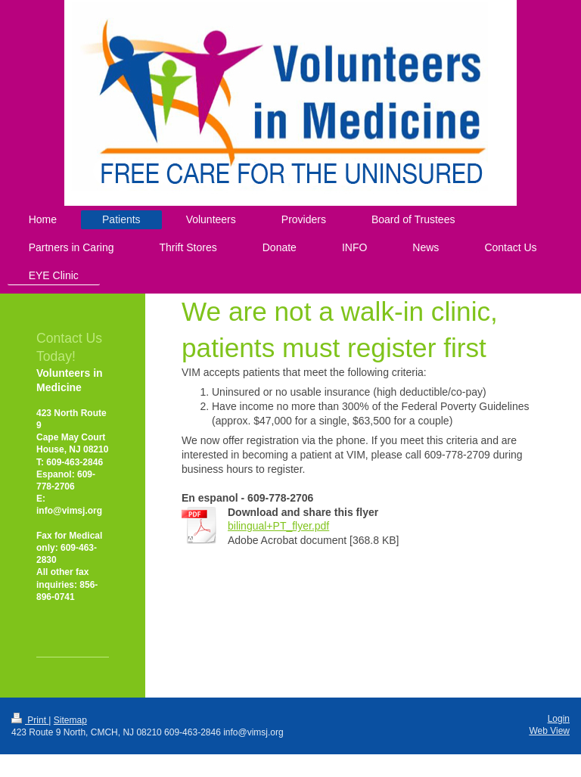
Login (559, 718)
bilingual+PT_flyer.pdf (278, 526)
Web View (549, 731)
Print (29, 720)
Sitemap (70, 720)
